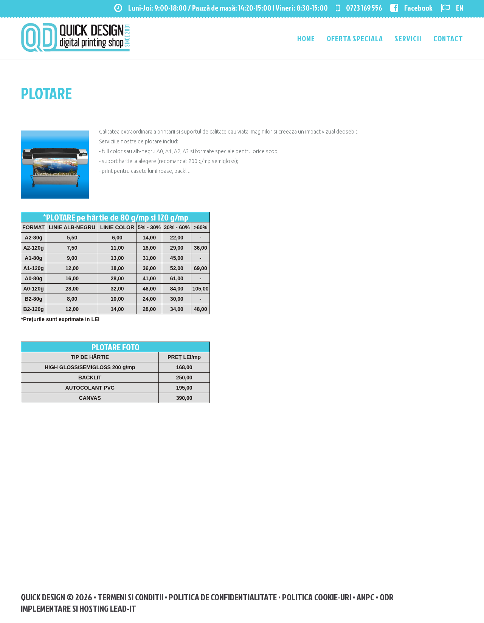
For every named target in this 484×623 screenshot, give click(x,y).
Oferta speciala (355, 38)
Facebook (411, 7)
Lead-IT (123, 608)
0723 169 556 (359, 7)
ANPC (365, 596)
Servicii (408, 38)
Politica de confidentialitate (223, 596)
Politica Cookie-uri (316, 596)
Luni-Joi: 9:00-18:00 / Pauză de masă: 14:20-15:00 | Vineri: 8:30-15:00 (221, 7)
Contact (448, 38)
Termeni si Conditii (130, 596)
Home (306, 38)
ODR (387, 596)
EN (452, 7)
